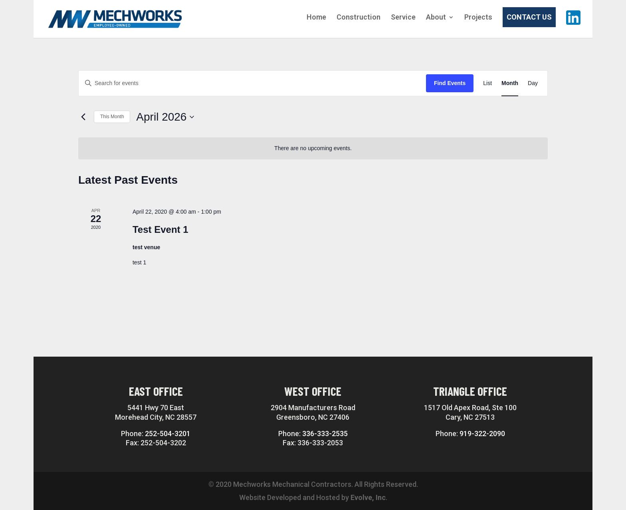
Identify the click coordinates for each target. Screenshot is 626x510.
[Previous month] (83, 117)
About (436, 17)
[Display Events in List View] (487, 83)
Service (403, 17)
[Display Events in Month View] (509, 83)
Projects (478, 17)
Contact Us (529, 17)
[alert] (313, 148)
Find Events (450, 83)
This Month (112, 116)
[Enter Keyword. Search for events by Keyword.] (252, 83)
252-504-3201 (167, 433)
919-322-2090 (482, 433)
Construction (358, 17)
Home (316, 17)
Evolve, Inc (368, 497)
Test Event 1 (160, 229)
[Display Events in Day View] (533, 83)
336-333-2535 (325, 433)
